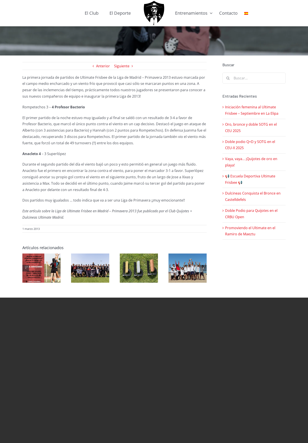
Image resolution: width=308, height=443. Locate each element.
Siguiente (121, 66)
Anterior (103, 66)
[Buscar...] (254, 78)
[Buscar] (227, 78)
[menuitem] (246, 13)
